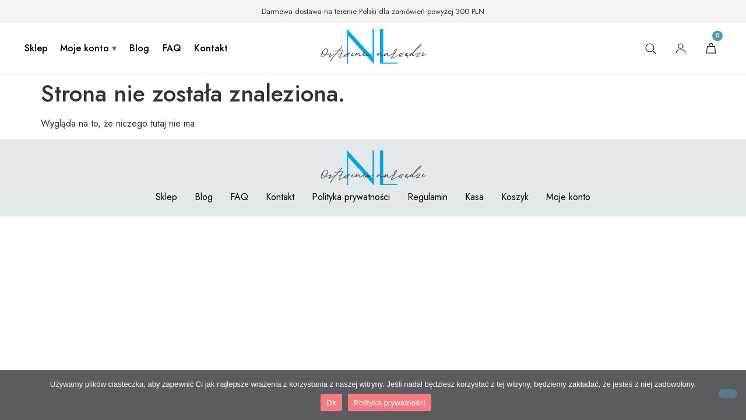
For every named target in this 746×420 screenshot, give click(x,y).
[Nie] (728, 393)
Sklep (35, 48)
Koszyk (515, 197)
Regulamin (427, 197)
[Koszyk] (711, 48)
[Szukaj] (650, 48)
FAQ (172, 48)
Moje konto (84, 48)
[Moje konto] (680, 48)
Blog (139, 48)
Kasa (474, 197)
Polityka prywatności (351, 197)
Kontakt (211, 48)
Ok (331, 402)
